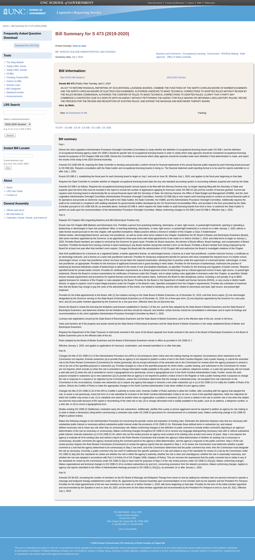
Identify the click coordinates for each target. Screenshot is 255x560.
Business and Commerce (168, 53)
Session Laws (13, 85)
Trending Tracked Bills (17, 77)
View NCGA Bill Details (72, 77)
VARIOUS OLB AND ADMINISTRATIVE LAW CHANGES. (88, 52)
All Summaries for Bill (76, 113)
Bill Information (14, 214)
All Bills (10, 73)
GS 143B (95, 127)
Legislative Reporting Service (79, 12)
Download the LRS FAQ (26, 45)
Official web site (15, 210)
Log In (121, 529)
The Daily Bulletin (15, 62)
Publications (210, 3)
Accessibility (131, 529)
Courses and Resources (174, 3)
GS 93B (86, 127)
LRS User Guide (14, 191)
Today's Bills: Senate (16, 70)
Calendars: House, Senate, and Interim (26, 218)
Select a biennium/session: (17, 119)
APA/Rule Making (229, 53)
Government (213, 53)
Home (6, 26)
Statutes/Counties (15, 92)
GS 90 (77, 127)
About (9, 187)
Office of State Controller (179, 57)
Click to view (79, 46)
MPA (199, 3)
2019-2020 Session (176, 77)
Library (191, 3)
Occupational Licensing (194, 53)
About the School (155, 3)
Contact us (11, 195)
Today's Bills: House (16, 66)
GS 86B (68, 127)
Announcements (14, 96)
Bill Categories (13, 88)
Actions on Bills (13, 81)
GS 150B (106, 127)
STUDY (59, 127)
